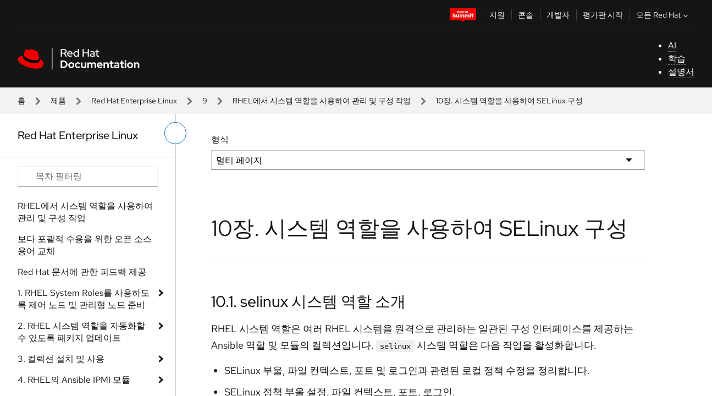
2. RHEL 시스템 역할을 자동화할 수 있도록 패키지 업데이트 (81, 332)
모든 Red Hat (663, 15)
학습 (677, 58)
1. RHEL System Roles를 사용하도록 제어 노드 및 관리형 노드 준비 (84, 299)
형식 (220, 139)
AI (672, 45)
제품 (58, 101)
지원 (497, 15)
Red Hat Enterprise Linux (134, 101)
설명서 (681, 72)
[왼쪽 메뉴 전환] (175, 133)
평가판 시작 (603, 15)
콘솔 (525, 15)
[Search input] (88, 176)
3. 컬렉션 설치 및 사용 (61, 359)
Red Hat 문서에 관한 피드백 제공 (82, 272)
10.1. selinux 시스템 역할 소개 (308, 301)
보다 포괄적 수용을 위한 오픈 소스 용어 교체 (85, 245)
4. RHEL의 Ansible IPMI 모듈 (74, 380)
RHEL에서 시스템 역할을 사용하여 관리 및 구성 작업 (322, 101)
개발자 (558, 15)
